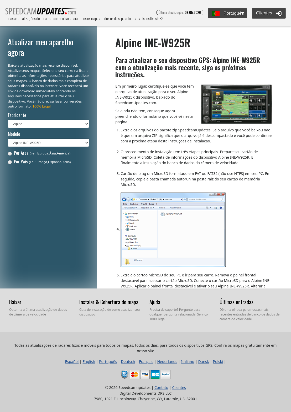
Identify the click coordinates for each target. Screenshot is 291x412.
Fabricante (17, 115)
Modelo (14, 134)
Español (72, 361)
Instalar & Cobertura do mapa (108, 302)
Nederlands (167, 361)
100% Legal (42, 106)
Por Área (39, 152)
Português (228, 13)
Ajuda (154, 302)
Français (146, 361)
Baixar (15, 302)
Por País (39, 161)
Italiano (187, 361)
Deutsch (128, 361)
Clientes (269, 13)
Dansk (203, 361)
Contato (161, 387)
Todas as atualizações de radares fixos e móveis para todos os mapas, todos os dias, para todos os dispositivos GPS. (41, 13)
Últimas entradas (236, 302)
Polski (218, 361)
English (88, 361)
